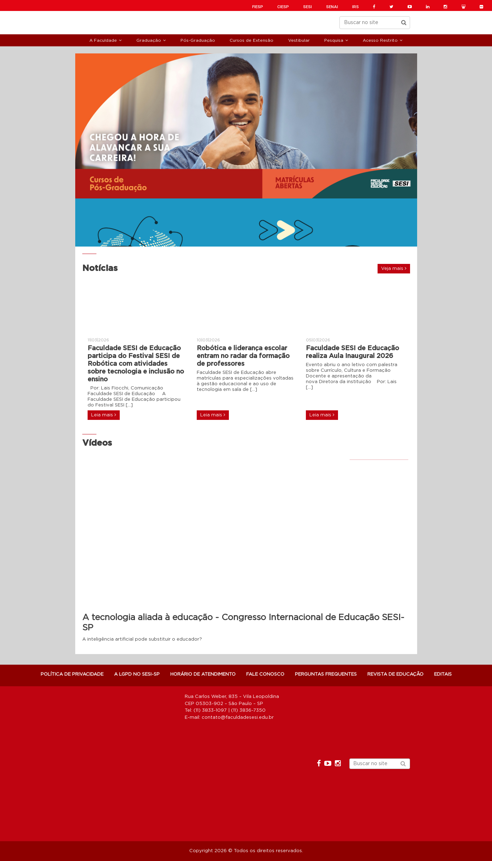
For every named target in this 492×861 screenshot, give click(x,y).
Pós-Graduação (197, 40)
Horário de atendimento (203, 674)
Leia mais (103, 414)
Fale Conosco (265, 674)
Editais (443, 674)
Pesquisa (333, 40)
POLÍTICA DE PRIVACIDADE (72, 674)
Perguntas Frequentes (326, 674)
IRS (355, 6)
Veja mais (394, 268)
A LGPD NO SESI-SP (137, 674)
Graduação (148, 40)
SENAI (332, 6)
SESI (307, 6)
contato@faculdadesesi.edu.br (238, 717)
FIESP (257, 6)
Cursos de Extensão (251, 40)
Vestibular (299, 40)
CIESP (283, 6)
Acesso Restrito (380, 40)
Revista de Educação (395, 674)
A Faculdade (103, 40)
